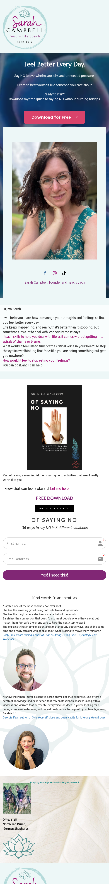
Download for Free (54, 117)
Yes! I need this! (54, 576)
